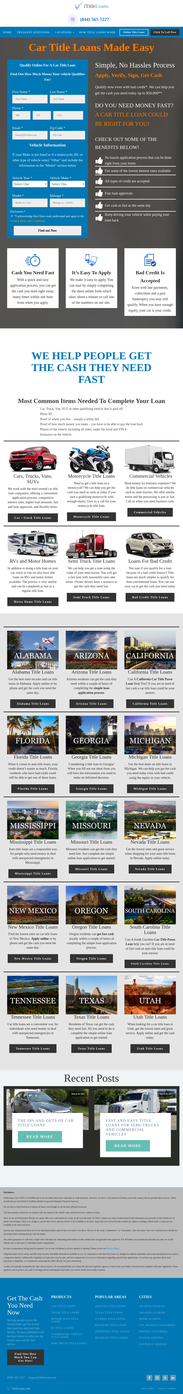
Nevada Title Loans (150, 869)
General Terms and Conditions (27, 220)
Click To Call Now (165, 32)
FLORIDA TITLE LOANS (110, 1319)
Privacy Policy (113, 1248)
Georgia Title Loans (91, 788)
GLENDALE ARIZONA (153, 1344)
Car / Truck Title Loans (32, 517)
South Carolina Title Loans (150, 963)
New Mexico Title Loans (32, 958)
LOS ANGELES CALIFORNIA (157, 1325)
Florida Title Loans (33, 788)
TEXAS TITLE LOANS (109, 1312)
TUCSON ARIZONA (151, 1337)
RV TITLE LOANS (62, 1328)
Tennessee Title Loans (33, 1048)
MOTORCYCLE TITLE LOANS (65, 1320)
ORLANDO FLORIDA (152, 1312)
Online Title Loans (134, 32)
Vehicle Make (60, 178)
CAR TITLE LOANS (63, 1306)
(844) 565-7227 (94, 19)
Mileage (57, 196)
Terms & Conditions (167, 1388)
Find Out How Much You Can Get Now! (25, 1357)
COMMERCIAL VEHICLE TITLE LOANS (67, 1335)
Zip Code (57, 128)
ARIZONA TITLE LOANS (110, 1306)
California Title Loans (150, 703)
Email (17, 128)
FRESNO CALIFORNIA (153, 1331)
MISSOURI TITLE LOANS (111, 1325)
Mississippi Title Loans (33, 873)
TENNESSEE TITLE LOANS (112, 1331)
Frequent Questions (33, 32)
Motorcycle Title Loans (91, 516)
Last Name (58, 92)
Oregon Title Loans (91, 958)
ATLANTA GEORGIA (152, 1306)
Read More (39, 1137)
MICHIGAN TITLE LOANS (111, 1337)
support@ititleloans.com (42, 1377)
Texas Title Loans (91, 1048)
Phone (17, 108)
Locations (63, 32)
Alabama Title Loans (33, 703)
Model (18, 196)
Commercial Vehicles (150, 512)
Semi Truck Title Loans (91, 597)
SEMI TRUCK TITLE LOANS (68, 1343)
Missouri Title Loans (91, 869)
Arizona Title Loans (91, 703)
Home (7, 32)
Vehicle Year (22, 178)
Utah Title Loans (150, 1048)
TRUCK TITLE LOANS (65, 1312)
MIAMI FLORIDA (150, 1319)
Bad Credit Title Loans (150, 597)
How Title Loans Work (97, 32)
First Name (21, 92)
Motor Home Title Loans (33, 601)
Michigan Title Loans (150, 788)
